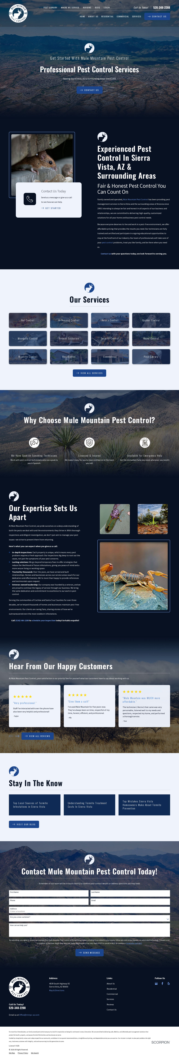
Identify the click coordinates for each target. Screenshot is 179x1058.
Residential (112, 989)
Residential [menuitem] (107, 16)
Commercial (112, 994)
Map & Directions (56, 990)
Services (110, 999)
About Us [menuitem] (93, 16)
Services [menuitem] (136, 16)
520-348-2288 (161, 7)
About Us (111, 983)
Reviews (87, 7)
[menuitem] (12, 1053)
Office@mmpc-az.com (29, 1015)
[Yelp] (168, 983)
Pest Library (50, 7)
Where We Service (70, 7)
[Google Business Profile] (156, 983)
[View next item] (17, 736)
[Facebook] (162, 983)
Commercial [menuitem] (123, 16)
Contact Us (112, 1009)
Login (107, 7)
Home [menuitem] (82, 16)
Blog (97, 7)
